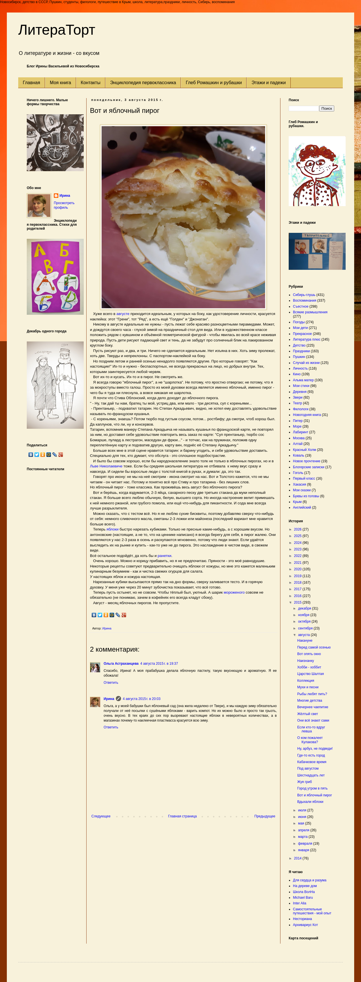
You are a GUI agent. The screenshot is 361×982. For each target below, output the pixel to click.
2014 (298, 858)
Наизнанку (305, 661)
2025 (298, 536)
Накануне (304, 641)
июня (302, 817)
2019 (298, 576)
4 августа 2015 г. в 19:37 (159, 664)
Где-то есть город (311, 755)
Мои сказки (302, 490)
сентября (306, 628)
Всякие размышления (310, 312)
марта (303, 837)
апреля (304, 830)
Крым (297, 502)
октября (304, 621)
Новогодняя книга (307, 415)
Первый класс (304, 478)
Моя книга (60, 82)
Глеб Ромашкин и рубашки (214, 82)
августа (304, 635)
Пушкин (299, 357)
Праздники (301, 351)
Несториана (302, 919)
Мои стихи (301, 386)
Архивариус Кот (305, 925)
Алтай (298, 444)
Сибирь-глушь (304, 295)
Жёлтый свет (307, 714)
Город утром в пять (312, 788)
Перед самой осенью (314, 647)
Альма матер (303, 380)
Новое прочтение (306, 461)
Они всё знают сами (313, 720)
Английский (302, 507)
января (304, 850)
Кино (297, 374)
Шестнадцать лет (311, 775)
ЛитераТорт (56, 30)
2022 (298, 556)
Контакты (90, 82)
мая (301, 823)
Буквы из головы (306, 496)
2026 (298, 529)
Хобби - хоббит (309, 667)
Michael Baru (303, 898)
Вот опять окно (309, 654)
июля (302, 810)
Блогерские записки (308, 467)
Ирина (109, 699)
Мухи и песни (308, 687)
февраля (305, 844)
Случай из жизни (306, 363)
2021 (298, 563)
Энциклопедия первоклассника (143, 82)
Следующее (100, 816)
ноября (304, 615)
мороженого (235, 592)
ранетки (164, 556)
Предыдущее (265, 816)
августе (123, 314)
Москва (299, 438)
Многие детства (309, 701)
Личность (300, 368)
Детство (299, 345)
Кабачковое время (311, 762)
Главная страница (182, 816)
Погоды (299, 322)
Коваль (298, 455)
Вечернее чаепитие (312, 707)
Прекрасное (302, 334)
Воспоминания (304, 301)
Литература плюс (306, 339)
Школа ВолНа (304, 892)
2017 (298, 589)
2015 (298, 602)
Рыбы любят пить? (312, 694)
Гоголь (298, 473)
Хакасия (299, 484)
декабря (305, 608)
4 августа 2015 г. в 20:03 (141, 699)
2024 (298, 543)
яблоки (112, 529)
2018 (298, 583)
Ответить (111, 683)
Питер (298, 421)
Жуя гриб (304, 782)
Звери (298, 397)
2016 (298, 596)
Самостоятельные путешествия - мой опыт (312, 911)
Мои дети (300, 328)
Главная (31, 82)
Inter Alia (299, 903)
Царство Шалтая (310, 674)
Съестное (300, 306)
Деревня (300, 392)
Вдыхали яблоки (310, 802)
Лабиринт (300, 432)
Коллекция (305, 681)
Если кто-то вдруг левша (311, 729)
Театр (297, 403)
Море (297, 426)
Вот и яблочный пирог (314, 795)
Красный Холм (304, 450)
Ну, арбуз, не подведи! (315, 749)
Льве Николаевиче (107, 466)
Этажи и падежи (268, 82)
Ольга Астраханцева (121, 664)
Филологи (300, 409)
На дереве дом (305, 886)
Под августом (308, 768)
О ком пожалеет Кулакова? (310, 740)
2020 (298, 569)
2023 (298, 549)
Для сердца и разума (309, 880)
